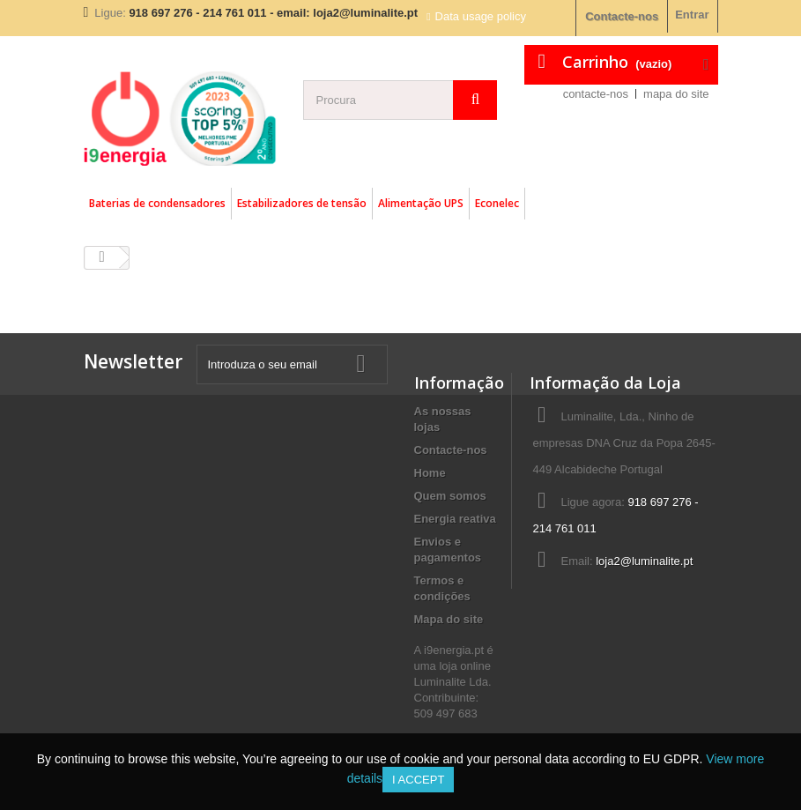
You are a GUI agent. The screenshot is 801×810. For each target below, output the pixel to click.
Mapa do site (449, 619)
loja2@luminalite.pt (644, 561)
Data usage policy (480, 16)
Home (430, 472)
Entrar (691, 14)
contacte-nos (595, 93)
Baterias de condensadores (157, 203)
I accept (418, 779)
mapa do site (675, 93)
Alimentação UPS (421, 203)
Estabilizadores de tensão (302, 203)
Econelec (497, 203)
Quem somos (450, 495)
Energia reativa (455, 518)
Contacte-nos (621, 16)
